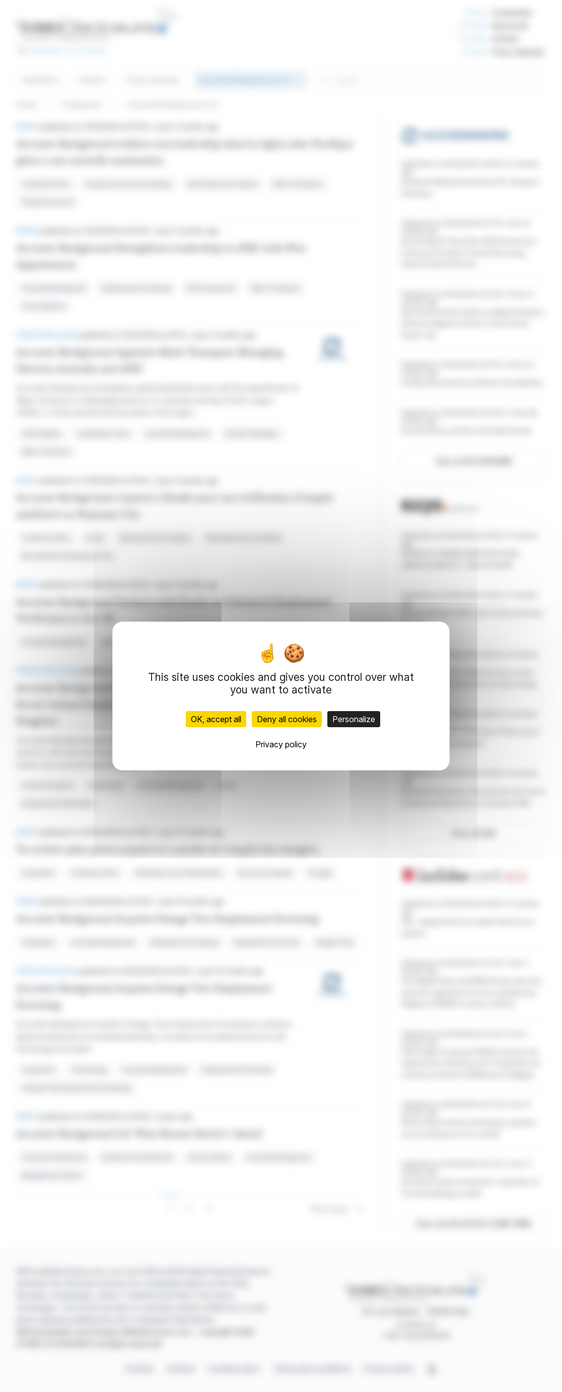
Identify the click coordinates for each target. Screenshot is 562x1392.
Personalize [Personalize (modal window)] (353, 719)
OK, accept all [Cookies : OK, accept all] (216, 719)
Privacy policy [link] (281, 744)
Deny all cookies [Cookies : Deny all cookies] (287, 719)
